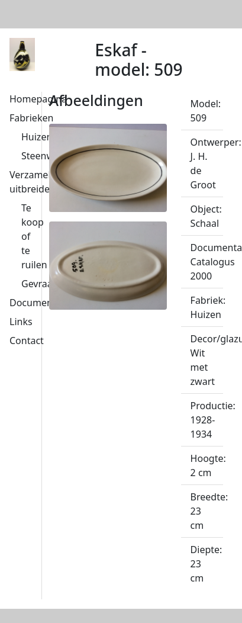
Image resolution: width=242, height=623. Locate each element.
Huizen (36, 136)
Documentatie (40, 302)
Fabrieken (31, 117)
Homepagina (38, 98)
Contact (26, 340)
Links (21, 321)
